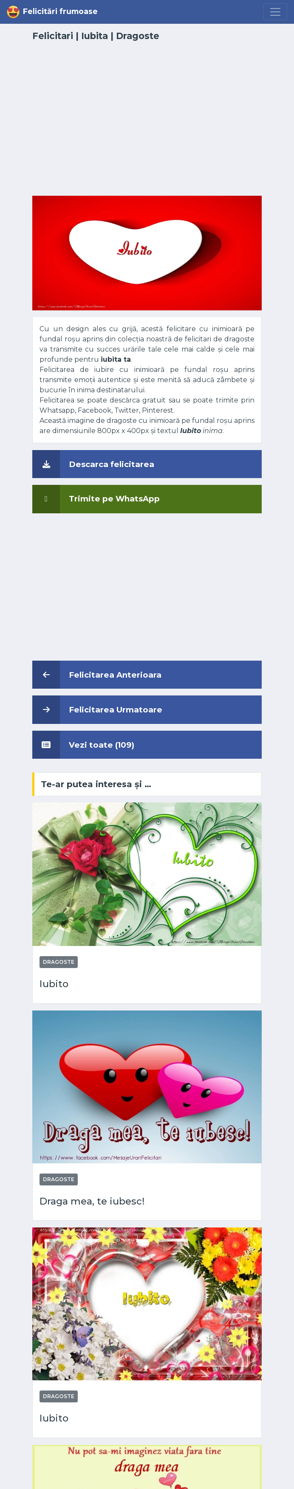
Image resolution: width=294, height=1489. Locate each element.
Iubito (54, 984)
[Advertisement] (147, 123)
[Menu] (275, 11)
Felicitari (52, 36)
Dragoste (137, 36)
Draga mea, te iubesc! (92, 1201)
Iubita (94, 36)
